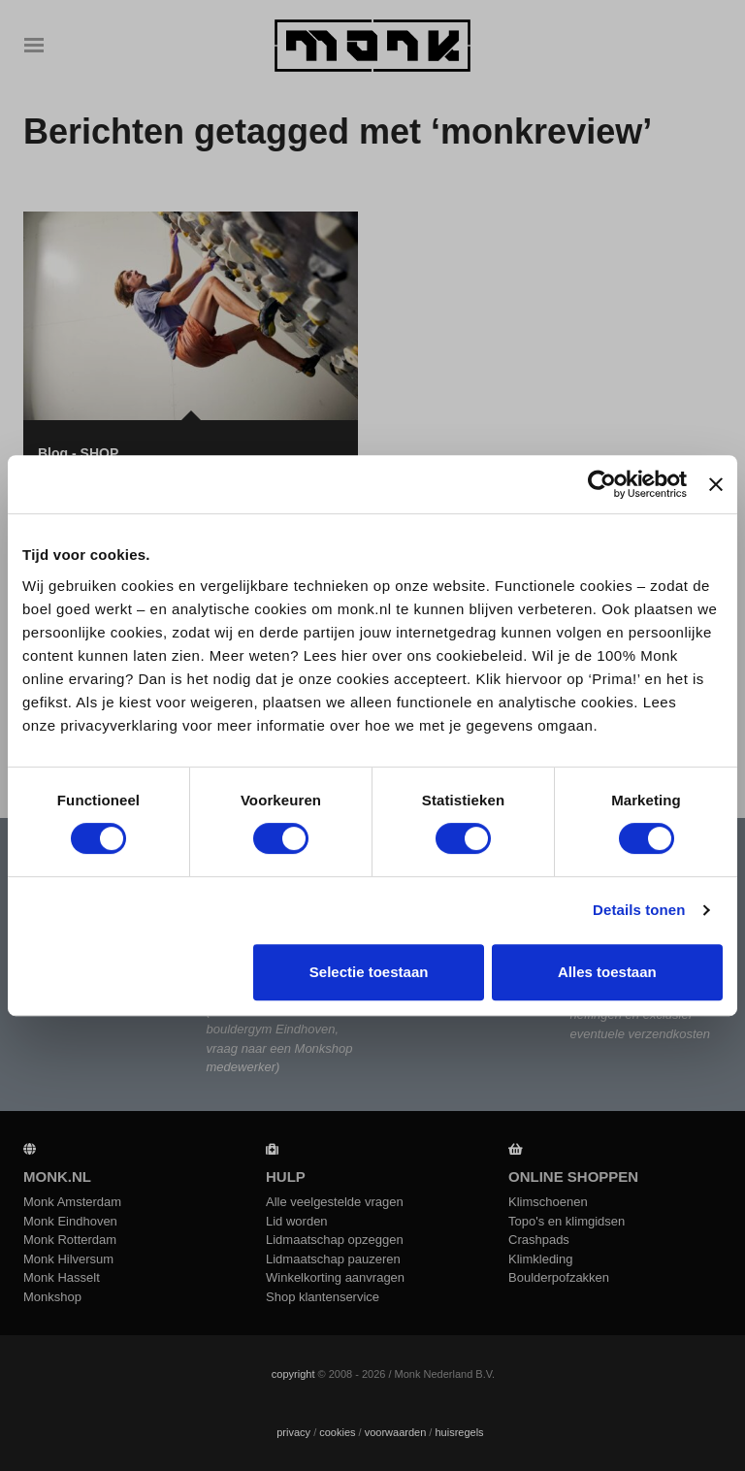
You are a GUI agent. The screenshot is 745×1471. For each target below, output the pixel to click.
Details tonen (639, 909)
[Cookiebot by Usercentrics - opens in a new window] (602, 484)
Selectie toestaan (369, 972)
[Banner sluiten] (716, 484)
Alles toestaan (607, 972)
